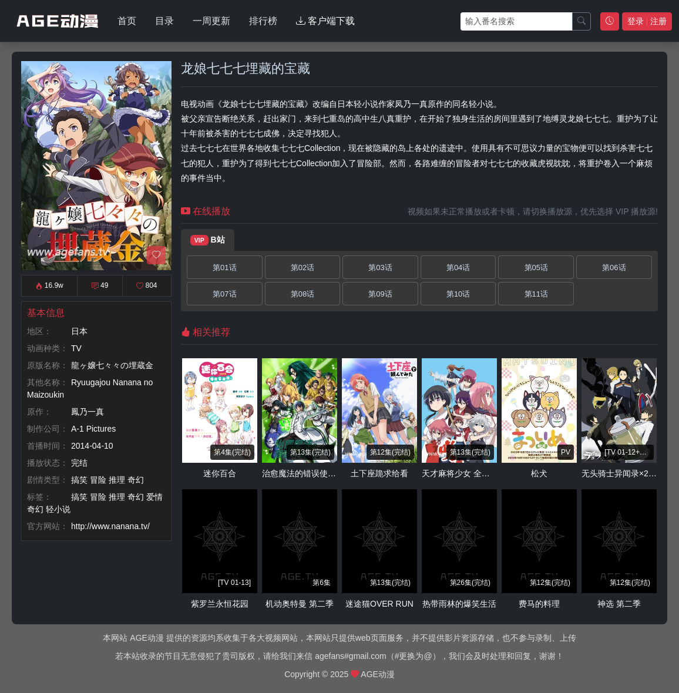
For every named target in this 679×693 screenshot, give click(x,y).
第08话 (302, 294)
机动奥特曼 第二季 (299, 603)
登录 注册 (647, 21)
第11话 (536, 294)
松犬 (539, 473)
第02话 (302, 267)
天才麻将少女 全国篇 (460, 473)
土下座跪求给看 (379, 473)
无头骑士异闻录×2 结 (620, 473)
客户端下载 (325, 21)
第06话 (614, 267)
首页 (126, 21)
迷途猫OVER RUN (379, 603)
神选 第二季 (619, 603)
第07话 (224, 294)
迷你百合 (219, 473)
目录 (164, 21)
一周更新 (211, 21)
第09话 (380, 294)
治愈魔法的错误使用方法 (307, 473)
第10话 (458, 294)
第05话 (536, 267)
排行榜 (263, 21)
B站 (207, 240)
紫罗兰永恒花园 (219, 603)
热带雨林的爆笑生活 (459, 603)
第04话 (458, 267)
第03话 (380, 267)
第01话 (224, 267)
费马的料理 (539, 603)
